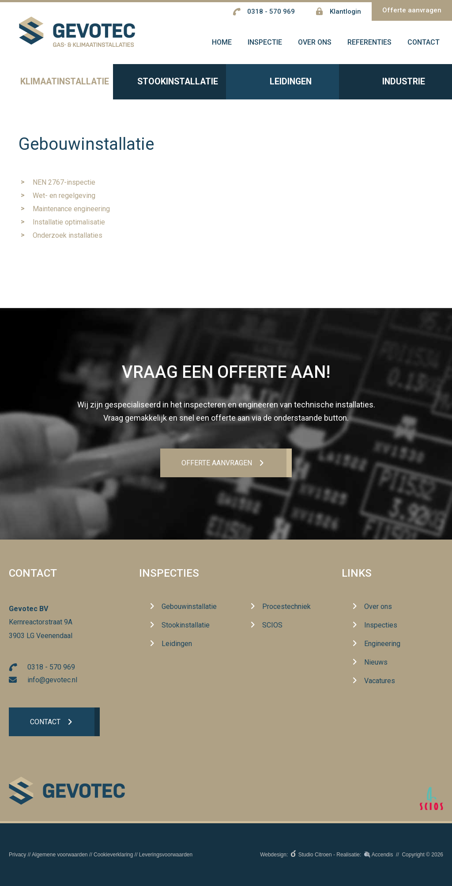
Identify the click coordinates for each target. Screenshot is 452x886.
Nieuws (376, 662)
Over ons (378, 607)
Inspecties (169, 573)
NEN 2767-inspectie (64, 184)
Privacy (17, 855)
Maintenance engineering (71, 211)
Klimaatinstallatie (56, 84)
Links (357, 573)
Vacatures (379, 681)
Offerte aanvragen (411, 10)
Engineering (382, 644)
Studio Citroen (315, 855)
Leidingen (282, 84)
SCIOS (272, 625)
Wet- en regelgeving (64, 198)
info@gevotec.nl (52, 680)
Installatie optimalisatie (69, 224)
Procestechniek (286, 607)
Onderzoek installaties (67, 237)
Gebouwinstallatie (189, 607)
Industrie (395, 84)
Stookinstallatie (169, 84)
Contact (45, 722)
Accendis (382, 855)
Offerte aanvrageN (216, 463)
